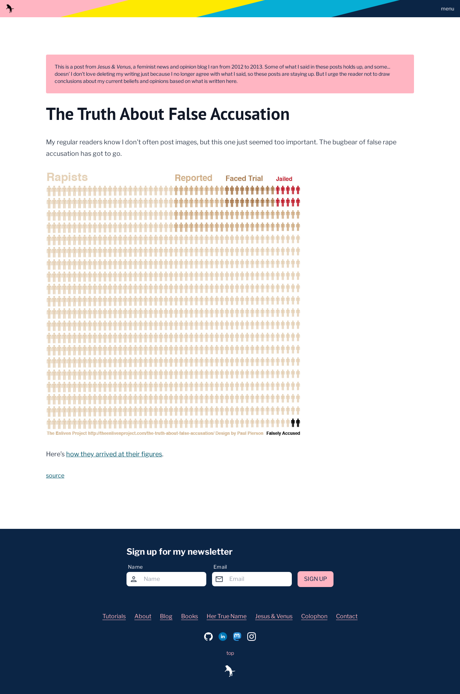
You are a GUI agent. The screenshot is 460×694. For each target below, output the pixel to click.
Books (189, 616)
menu (447, 8)
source (55, 475)
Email (220, 567)
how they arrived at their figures (114, 454)
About (142, 616)
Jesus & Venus (274, 616)
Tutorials (114, 616)
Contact (347, 616)
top (230, 653)
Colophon (314, 616)
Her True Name (227, 616)
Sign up (315, 579)
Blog (166, 616)
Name (135, 567)
